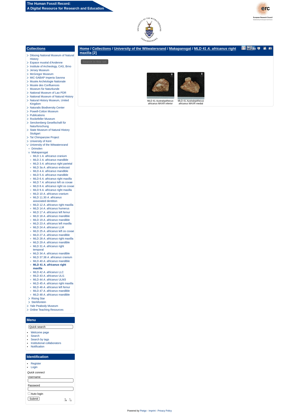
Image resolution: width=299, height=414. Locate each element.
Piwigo (143, 410)
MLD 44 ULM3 (49, 279)
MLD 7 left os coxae (52, 182)
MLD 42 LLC (48, 272)
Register (36, 363)
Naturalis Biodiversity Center (47, 107)
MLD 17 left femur (51, 212)
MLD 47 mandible (51, 290)
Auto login (35, 393)
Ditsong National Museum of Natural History (52, 57)
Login (34, 367)
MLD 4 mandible (50, 171)
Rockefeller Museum (42, 118)
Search (35, 335)
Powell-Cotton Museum (44, 111)
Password (34, 385)
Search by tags (40, 339)
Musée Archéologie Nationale (48, 81)
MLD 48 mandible (51, 294)
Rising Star (38, 298)
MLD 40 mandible (51, 261)
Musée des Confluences (44, 85)
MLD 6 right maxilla (52, 178)
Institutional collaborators (46, 343)
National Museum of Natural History (51, 96)
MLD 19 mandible (51, 219)
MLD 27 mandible (51, 234)
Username (34, 377)
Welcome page (40, 332)
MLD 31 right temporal (48, 248)
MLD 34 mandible (51, 253)
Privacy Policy (165, 410)
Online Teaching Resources (46, 309)
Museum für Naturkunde (44, 88)
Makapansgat (39, 152)
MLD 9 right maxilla (52, 189)
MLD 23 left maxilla (52, 223)
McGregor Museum (41, 74)
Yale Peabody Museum (44, 305)
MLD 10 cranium (50, 193)
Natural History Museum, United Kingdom (49, 102)
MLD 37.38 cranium (52, 257)
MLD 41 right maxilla (49, 266)
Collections (36, 49)
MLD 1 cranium (50, 156)
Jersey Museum (39, 70)
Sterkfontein (38, 302)
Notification (37, 346)
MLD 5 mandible (50, 174)
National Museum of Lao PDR (48, 92)
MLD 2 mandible (50, 159)
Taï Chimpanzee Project (44, 137)
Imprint (152, 410)
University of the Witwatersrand (49, 144)
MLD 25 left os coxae (53, 231)
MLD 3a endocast (51, 167)
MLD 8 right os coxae (53, 186)
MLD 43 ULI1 (48, 275)
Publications (37, 115)
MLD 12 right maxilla (53, 204)
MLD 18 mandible (51, 216)
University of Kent (40, 141)
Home (84, 49)
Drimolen (37, 148)
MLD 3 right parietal (52, 163)
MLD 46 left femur (51, 287)
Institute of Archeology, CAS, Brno (50, 66)
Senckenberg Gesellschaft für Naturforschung (48, 124)
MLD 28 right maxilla (53, 238)
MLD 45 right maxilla (53, 283)
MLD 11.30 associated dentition (47, 199)
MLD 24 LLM (48, 227)
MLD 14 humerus (51, 208)
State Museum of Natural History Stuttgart (50, 131)
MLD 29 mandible (51, 242)
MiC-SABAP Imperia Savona (47, 77)
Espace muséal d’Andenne (46, 62)
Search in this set (94, 61)
